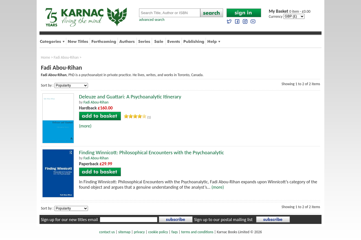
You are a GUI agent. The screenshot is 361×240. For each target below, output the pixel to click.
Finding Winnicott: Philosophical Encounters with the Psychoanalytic (151, 152)
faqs (174, 232)
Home (45, 57)
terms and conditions (197, 232)
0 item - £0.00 (290, 11)
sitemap (124, 232)
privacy (139, 232)
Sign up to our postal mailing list (223, 219)
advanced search (151, 19)
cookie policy (158, 232)
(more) (85, 126)
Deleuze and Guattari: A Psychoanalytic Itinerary (130, 96)
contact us (107, 232)
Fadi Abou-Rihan (66, 57)
